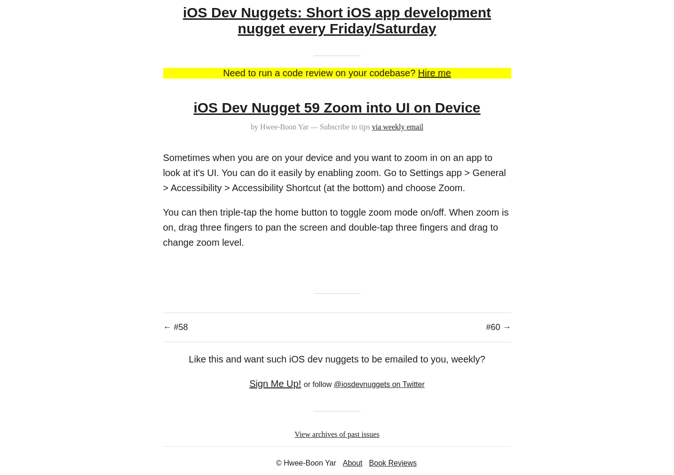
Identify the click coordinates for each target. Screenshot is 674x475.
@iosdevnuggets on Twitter (379, 384)
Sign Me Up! (275, 383)
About (353, 463)
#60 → (498, 327)
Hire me (434, 73)
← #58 (175, 327)
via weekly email (397, 127)
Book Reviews (393, 463)
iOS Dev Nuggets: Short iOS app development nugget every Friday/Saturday (337, 20)
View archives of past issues (336, 434)
